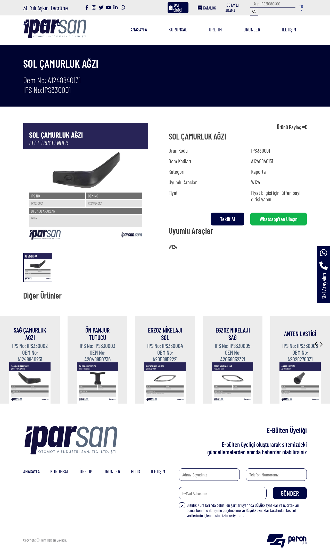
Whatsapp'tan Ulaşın (279, 219)
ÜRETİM (215, 29)
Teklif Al (227, 219)
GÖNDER (290, 493)
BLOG (135, 471)
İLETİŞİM (289, 29)
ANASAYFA (138, 29)
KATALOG (207, 8)
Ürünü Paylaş (292, 127)
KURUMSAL (178, 29)
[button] (316, 344)
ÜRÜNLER (251, 29)
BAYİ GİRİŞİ (175, 7)
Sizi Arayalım (323, 286)
